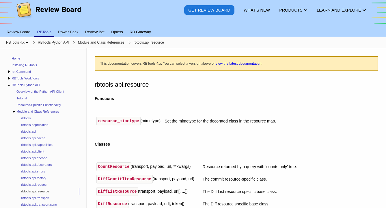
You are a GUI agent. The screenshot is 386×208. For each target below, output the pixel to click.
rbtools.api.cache (33, 138)
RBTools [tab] (44, 32)
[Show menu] (27, 42)
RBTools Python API (26, 85)
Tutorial (21, 98)
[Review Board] (48, 14)
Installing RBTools (24, 65)
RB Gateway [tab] (140, 32)
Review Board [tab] (18, 32)
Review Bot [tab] (95, 32)
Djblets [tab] (117, 32)
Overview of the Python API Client (40, 91)
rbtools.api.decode (34, 158)
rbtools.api (28, 131)
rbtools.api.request (34, 184)
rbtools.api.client (32, 151)
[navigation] (43, 128)
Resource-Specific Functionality (38, 105)
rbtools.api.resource (35, 191)
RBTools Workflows (25, 78)
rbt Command (21, 71)
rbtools (26, 118)
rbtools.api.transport (35, 198)
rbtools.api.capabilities (37, 144)
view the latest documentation (238, 64)
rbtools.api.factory (33, 178)
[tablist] (193, 28)
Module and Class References (37, 111)
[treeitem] (47, 191)
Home (16, 58)
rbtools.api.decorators (36, 164)
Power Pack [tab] (68, 32)
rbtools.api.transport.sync (39, 204)
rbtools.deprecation (35, 125)
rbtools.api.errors (33, 171)
